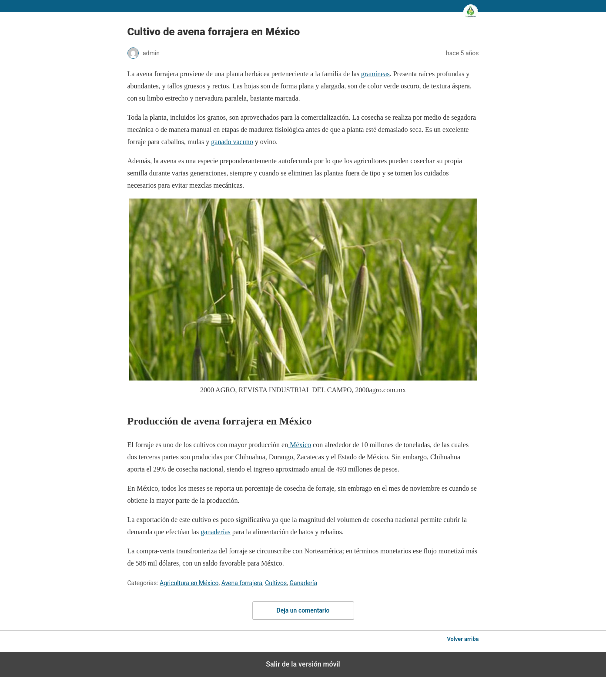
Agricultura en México (189, 582)
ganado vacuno (232, 141)
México (299, 444)
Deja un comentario (303, 610)
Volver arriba (463, 639)
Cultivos (276, 582)
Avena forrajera (241, 582)
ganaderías (215, 532)
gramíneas (375, 73)
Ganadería (303, 582)
